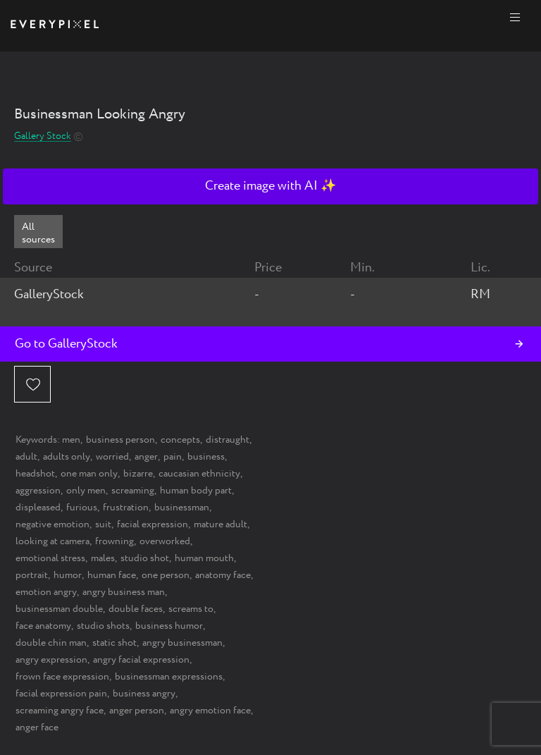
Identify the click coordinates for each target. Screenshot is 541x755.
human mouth (204, 558)
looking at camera (52, 541)
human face (111, 575)
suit (103, 524)
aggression (38, 490)
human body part (196, 490)
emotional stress (50, 558)
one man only (89, 473)
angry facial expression (141, 659)
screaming (132, 490)
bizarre (138, 473)
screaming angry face (59, 710)
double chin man (51, 643)
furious (81, 507)
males (103, 558)
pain (172, 456)
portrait (31, 575)
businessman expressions (169, 676)
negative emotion (52, 524)
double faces (135, 609)
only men (86, 490)
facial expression (152, 524)
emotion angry (46, 592)
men (71, 440)
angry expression (51, 659)
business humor (169, 626)
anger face (36, 727)
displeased (38, 507)
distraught (227, 440)
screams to (190, 609)
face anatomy (43, 626)
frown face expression (62, 676)
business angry (144, 693)
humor (68, 575)
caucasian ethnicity (199, 473)
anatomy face (223, 575)
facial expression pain (61, 693)
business (206, 456)
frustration (126, 507)
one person (165, 575)
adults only (66, 456)
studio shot (144, 558)
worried (112, 456)
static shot (114, 643)
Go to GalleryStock (66, 344)
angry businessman (182, 643)
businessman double (59, 609)
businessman (181, 507)
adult (26, 456)
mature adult (220, 524)
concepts (180, 440)
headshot (35, 473)
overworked (164, 541)
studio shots (103, 626)
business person (120, 440)
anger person (136, 710)
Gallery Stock (42, 136)
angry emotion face (210, 710)
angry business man (123, 592)
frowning (114, 541)
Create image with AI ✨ (270, 186)
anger (146, 456)
